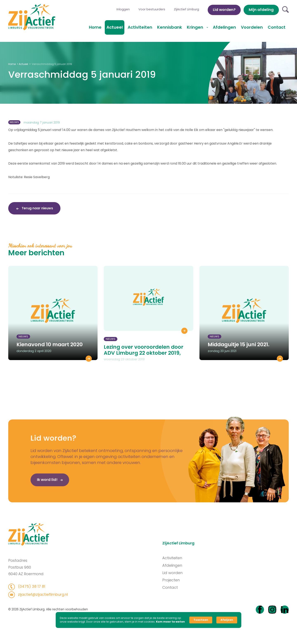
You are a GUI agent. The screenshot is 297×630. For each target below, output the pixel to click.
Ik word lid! (39, 481)
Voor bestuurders (151, 9)
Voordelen (252, 27)
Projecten (172, 580)
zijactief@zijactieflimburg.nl (40, 594)
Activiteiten (140, 27)
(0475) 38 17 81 (29, 586)
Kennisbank (169, 27)
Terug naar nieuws (37, 208)
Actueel (114, 27)
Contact (276, 27)
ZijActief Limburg (186, 9)
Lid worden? (224, 9)
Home (95, 27)
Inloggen (123, 9)
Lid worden (174, 572)
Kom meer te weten (170, 622)
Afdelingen (224, 27)
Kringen (195, 27)
